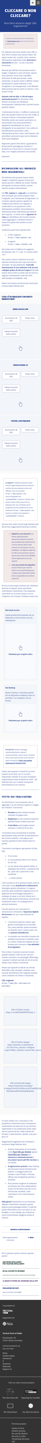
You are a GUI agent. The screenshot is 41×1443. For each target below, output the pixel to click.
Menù (5, 1351)
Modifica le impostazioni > (20, 1228)
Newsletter (7, 1357)
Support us (7, 1367)
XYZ (13, 1440)
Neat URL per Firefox (22, 1150)
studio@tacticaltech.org (11, 1344)
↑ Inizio (31, 1236)
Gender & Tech (18, 1426)
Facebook (6, 1362)
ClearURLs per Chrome (18, 1153)
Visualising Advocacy (20, 1437)
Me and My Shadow (20, 1432)
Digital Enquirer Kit (13, 41)
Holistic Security (18, 1429)
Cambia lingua (9, 1354)
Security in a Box (19, 1434)
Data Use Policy (8, 1347)
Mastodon (7, 1365)
